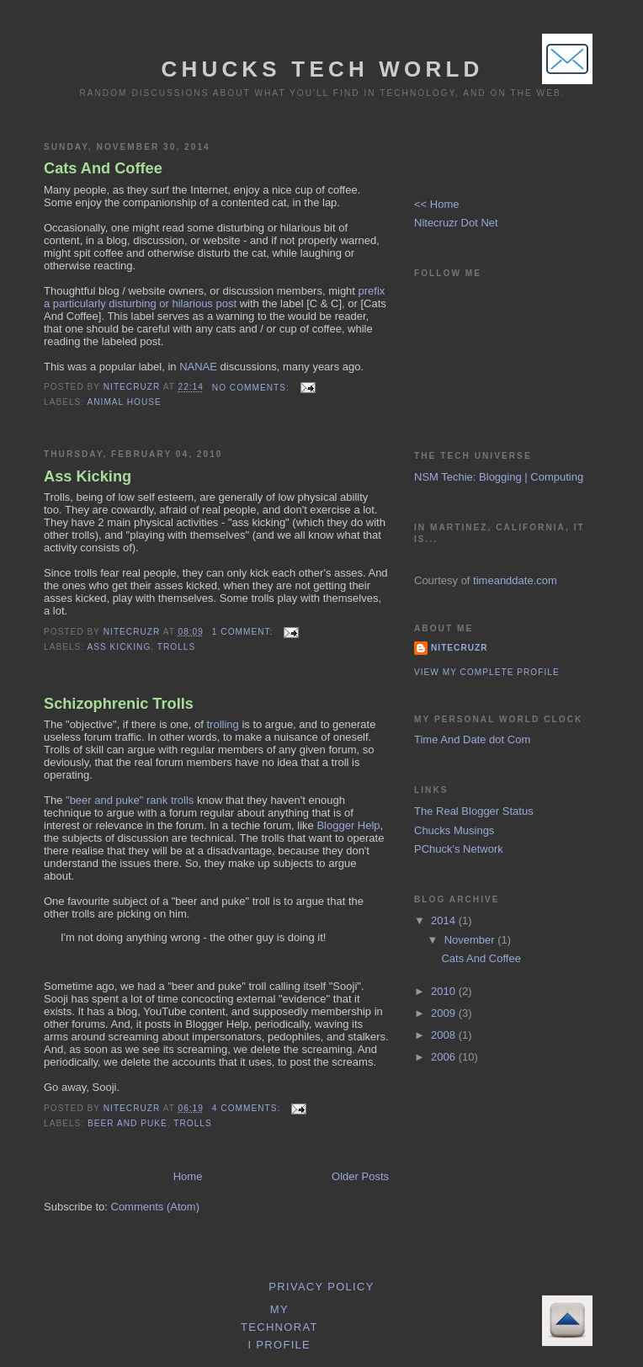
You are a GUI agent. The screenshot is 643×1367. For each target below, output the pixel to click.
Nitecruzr (459, 647)
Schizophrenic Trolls (119, 703)
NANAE (198, 366)
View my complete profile (487, 672)
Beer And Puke (127, 1123)
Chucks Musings (454, 830)
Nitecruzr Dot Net (456, 222)
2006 (445, 1057)
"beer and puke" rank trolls (130, 800)
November (471, 939)
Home (188, 1176)
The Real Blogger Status (474, 811)
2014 (445, 920)
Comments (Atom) (155, 1206)
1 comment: (244, 631)
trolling (223, 724)
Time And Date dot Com (472, 739)
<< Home (436, 204)
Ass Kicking (87, 476)
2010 (445, 991)
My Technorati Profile (279, 1327)
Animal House (124, 402)
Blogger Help (348, 825)
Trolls (176, 647)
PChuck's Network (458, 849)
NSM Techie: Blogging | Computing (498, 477)
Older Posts (360, 1176)
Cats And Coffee (103, 168)
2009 (445, 1013)
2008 (445, 1035)
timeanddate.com (515, 580)
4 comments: (248, 1108)
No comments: (252, 387)
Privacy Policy (321, 1286)
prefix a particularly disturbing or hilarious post (214, 297)
